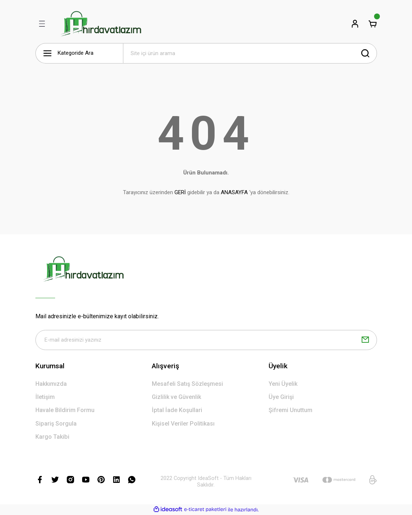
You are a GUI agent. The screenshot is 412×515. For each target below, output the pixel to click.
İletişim (45, 397)
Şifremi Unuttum (290, 410)
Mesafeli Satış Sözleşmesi (187, 384)
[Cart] (372, 23)
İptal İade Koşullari (177, 410)
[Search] (250, 53)
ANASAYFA (234, 192)
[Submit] (365, 340)
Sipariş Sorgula (56, 423)
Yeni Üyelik (283, 384)
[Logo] (101, 23)
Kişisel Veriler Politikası (183, 423)
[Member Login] (355, 23)
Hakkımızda (51, 384)
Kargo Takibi (52, 437)
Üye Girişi (281, 397)
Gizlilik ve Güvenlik (176, 397)
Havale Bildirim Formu (65, 410)
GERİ (180, 192)
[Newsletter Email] (206, 340)
